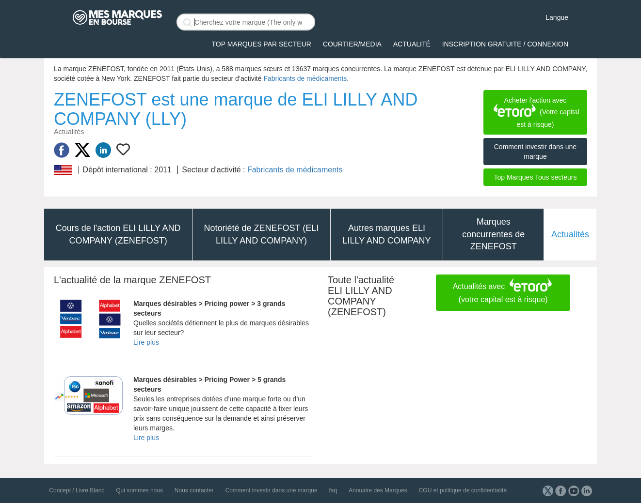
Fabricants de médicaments (305, 78)
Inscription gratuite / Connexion (505, 44)
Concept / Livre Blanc (76, 490)
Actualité (412, 44)
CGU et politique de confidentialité (463, 490)
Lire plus (146, 342)
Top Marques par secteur (261, 44)
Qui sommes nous (139, 490)
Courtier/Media (352, 44)
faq (333, 490)
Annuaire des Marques (378, 490)
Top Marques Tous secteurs (535, 177)
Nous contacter (194, 490)
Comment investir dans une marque (535, 151)
